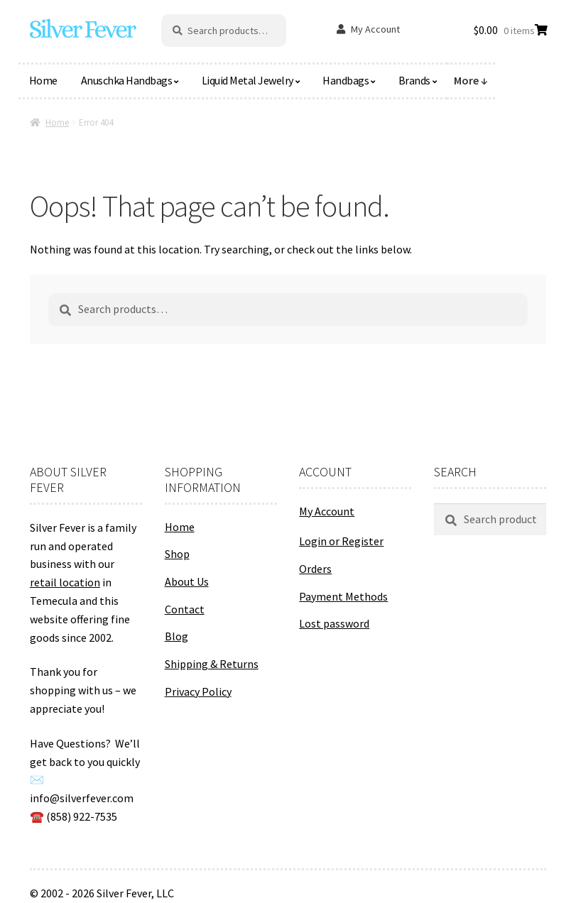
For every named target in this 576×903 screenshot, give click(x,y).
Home (43, 80)
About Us (187, 581)
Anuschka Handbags (127, 80)
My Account (375, 29)
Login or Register (341, 541)
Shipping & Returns (212, 664)
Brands (414, 80)
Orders (315, 569)
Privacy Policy (198, 691)
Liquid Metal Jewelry (247, 80)
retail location (65, 582)
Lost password (334, 623)
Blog (176, 636)
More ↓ (471, 80)
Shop (177, 554)
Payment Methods (343, 596)
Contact (185, 609)
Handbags (345, 80)
